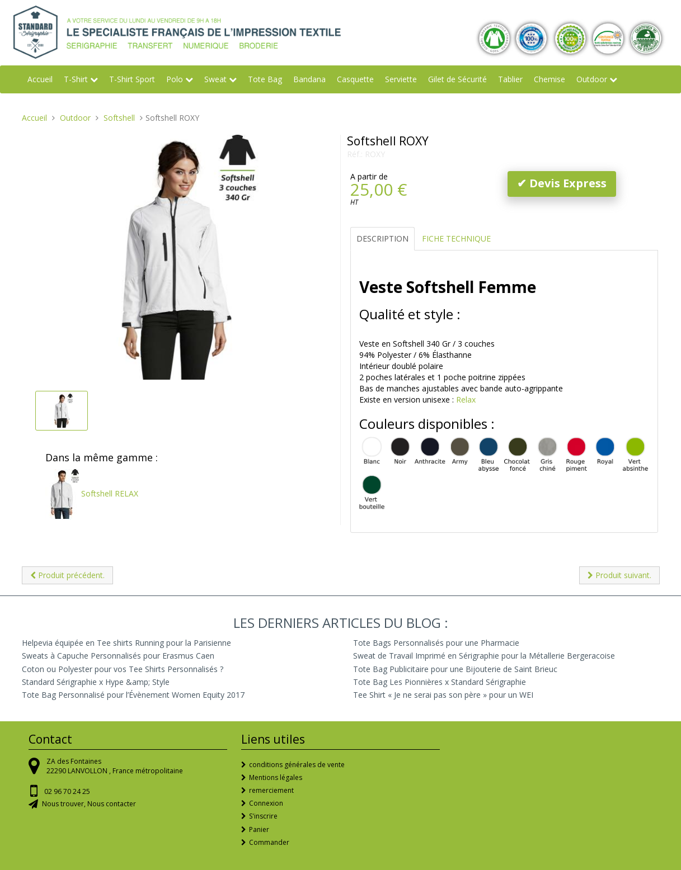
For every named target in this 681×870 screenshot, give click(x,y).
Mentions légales (275, 777)
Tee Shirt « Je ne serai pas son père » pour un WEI (443, 694)
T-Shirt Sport (132, 79)
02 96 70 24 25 (67, 791)
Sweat (215, 79)
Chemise (549, 79)
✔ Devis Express (562, 183)
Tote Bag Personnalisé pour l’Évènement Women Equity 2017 (133, 694)
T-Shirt (76, 79)
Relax (466, 399)
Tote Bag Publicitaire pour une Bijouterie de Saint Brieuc (455, 669)
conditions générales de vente (297, 764)
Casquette (355, 79)
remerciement (271, 790)
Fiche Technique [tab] (456, 238)
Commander (269, 842)
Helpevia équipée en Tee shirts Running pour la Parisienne (126, 642)
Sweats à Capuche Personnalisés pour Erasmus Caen (118, 655)
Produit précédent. (67, 575)
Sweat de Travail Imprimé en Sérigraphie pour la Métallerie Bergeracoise (484, 655)
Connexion (266, 803)
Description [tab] (382, 238)
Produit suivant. (619, 575)
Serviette (401, 79)
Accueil (40, 79)
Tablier (510, 79)
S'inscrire (263, 816)
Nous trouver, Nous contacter (89, 803)
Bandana (309, 79)
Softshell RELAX (91, 493)
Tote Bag (265, 79)
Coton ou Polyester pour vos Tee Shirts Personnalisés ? (122, 669)
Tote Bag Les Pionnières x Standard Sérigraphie (439, 682)
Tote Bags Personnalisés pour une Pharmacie (436, 642)
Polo (174, 79)
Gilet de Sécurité (457, 79)
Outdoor (591, 79)
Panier (259, 829)
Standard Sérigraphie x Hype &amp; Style (96, 682)
